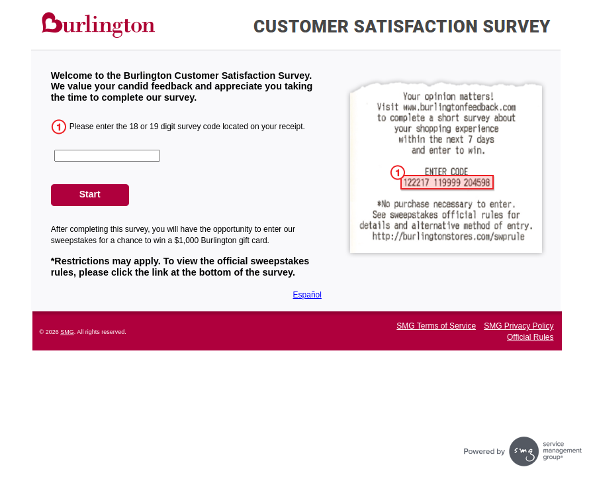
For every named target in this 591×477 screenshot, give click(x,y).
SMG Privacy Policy (518, 326)
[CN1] (107, 156)
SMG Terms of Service (436, 326)
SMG (67, 332)
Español (307, 294)
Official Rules (530, 337)
